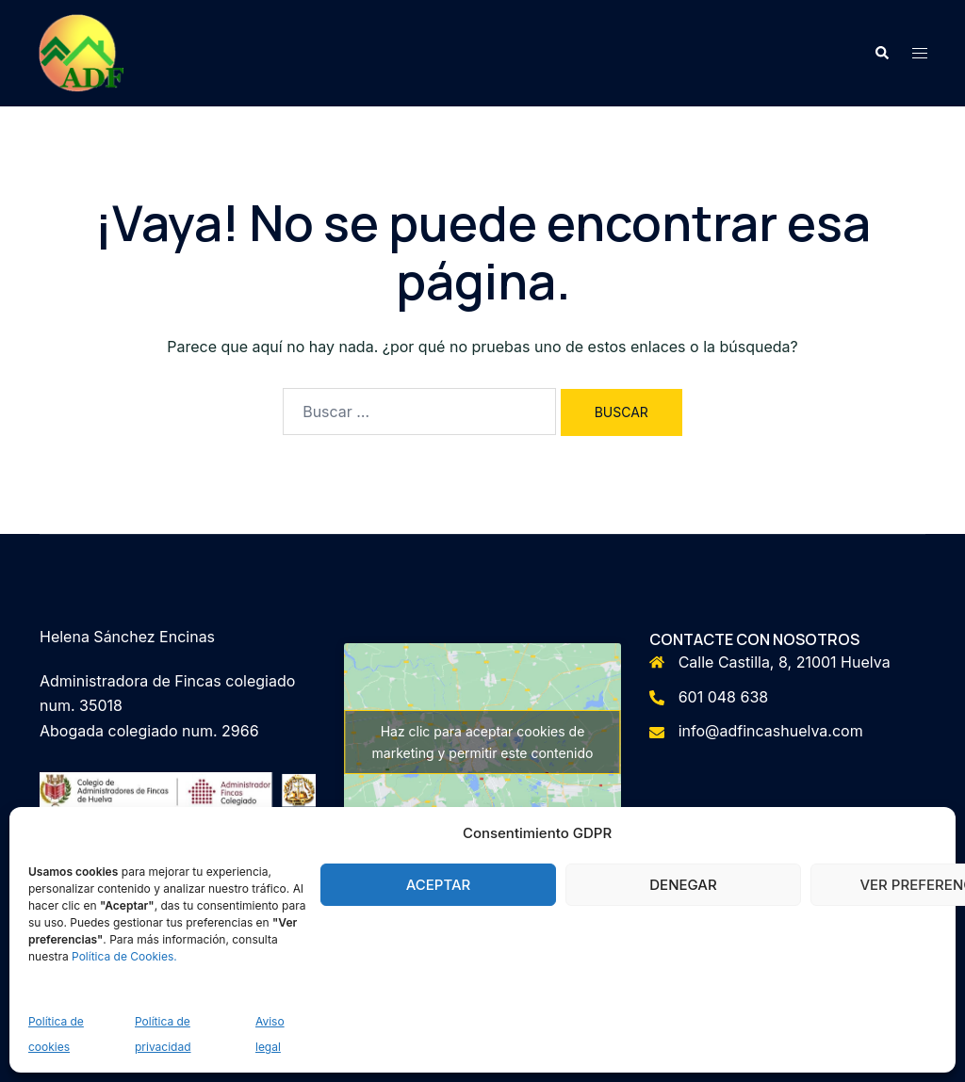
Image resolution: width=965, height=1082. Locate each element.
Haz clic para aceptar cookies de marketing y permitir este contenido (483, 742)
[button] (881, 52)
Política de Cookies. (124, 956)
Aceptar (438, 885)
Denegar (682, 885)
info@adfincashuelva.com (771, 730)
